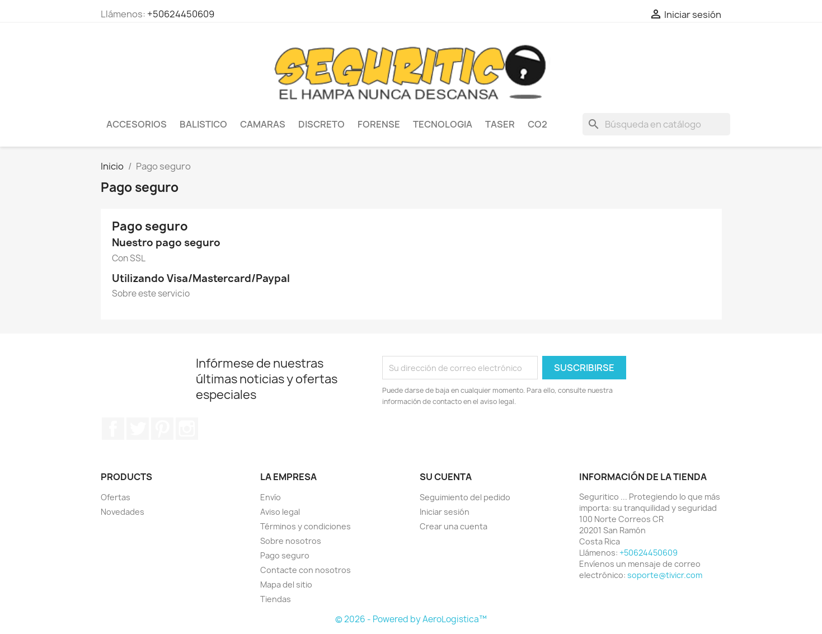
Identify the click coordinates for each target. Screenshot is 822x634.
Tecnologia (442, 124)
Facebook (113, 428)
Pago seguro (284, 555)
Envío (270, 497)
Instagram (187, 428)
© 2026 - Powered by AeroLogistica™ (411, 619)
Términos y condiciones (305, 526)
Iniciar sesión (444, 511)
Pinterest (162, 428)
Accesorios (136, 124)
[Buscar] (656, 124)
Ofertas (115, 497)
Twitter (137, 428)
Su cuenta (446, 477)
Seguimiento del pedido (465, 497)
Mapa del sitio (286, 584)
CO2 (537, 124)
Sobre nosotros (290, 541)
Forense (379, 124)
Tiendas (275, 599)
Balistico (203, 124)
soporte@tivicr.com (664, 575)
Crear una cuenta (453, 526)
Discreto (321, 124)
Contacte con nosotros (305, 570)
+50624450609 (180, 14)
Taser (500, 124)
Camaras (262, 124)
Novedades (122, 511)
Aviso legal (280, 511)
